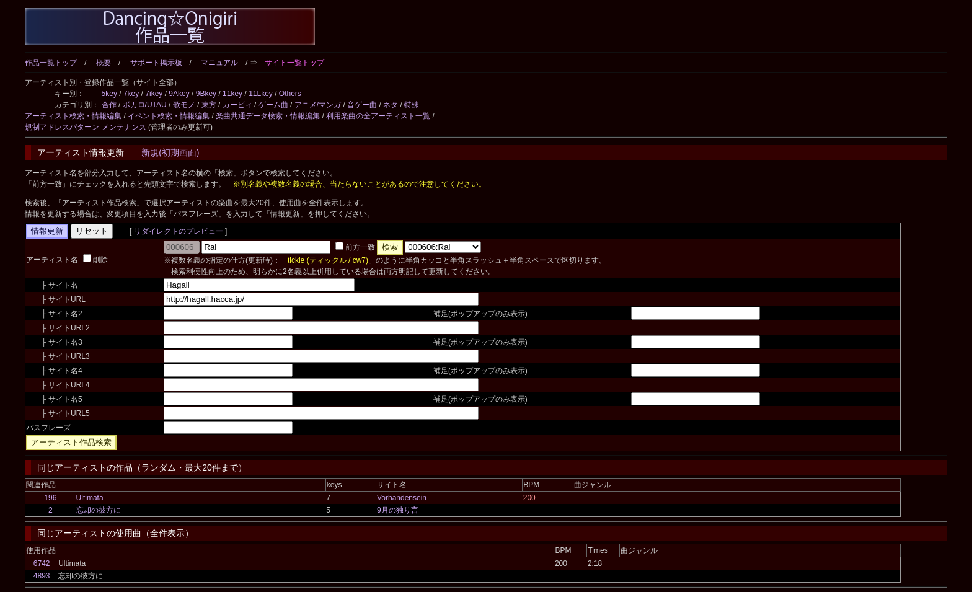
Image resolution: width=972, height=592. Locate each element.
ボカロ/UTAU (145, 104)
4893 (41, 576)
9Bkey (206, 93)
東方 (208, 104)
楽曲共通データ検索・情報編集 (268, 116)
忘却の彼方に (98, 510)
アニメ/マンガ (317, 104)
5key (109, 93)
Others (290, 93)
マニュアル (219, 62)
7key (131, 93)
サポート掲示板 (156, 62)
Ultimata (90, 497)
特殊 (411, 104)
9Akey (179, 93)
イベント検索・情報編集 (169, 116)
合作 (109, 104)
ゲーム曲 (273, 104)
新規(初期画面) (170, 152)
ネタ (390, 104)
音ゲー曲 (362, 104)
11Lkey (261, 93)
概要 (103, 62)
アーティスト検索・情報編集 (73, 116)
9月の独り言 (397, 510)
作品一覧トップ (51, 62)
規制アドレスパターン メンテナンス (85, 127)
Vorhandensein (401, 497)
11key (232, 93)
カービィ (237, 104)
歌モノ (184, 104)
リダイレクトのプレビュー (178, 231)
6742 (41, 563)
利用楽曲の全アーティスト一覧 (378, 116)
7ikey (153, 93)
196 (50, 497)
